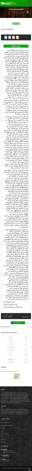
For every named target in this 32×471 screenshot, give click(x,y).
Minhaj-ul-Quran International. (16, 468)
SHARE (5, 317)
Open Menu (29, 3)
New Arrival (5, 327)
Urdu (11, 344)
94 (25, 339)
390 (26, 352)
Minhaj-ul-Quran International (6, 425)
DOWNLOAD (26, 317)
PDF (11, 354)
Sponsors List (3, 439)
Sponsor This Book (18, 322)
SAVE (10, 317)
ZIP (10, 357)
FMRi (2, 436)
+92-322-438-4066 (6, 456)
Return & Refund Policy (5, 422)
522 (26, 344)
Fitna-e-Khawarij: (15, 12)
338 (26, 354)
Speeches (3, 428)
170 (26, 349)
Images (10, 352)
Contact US (3, 442)
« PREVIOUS (5, 315)
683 (26, 337)
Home (9, 12)
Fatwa (2, 431)
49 (25, 342)
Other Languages (10, 347)
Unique (10, 337)
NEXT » (11, 315)
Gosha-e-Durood (4, 433)
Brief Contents (16, 23)
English (10, 339)
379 (26, 357)
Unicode (10, 349)
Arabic (10, 342)
